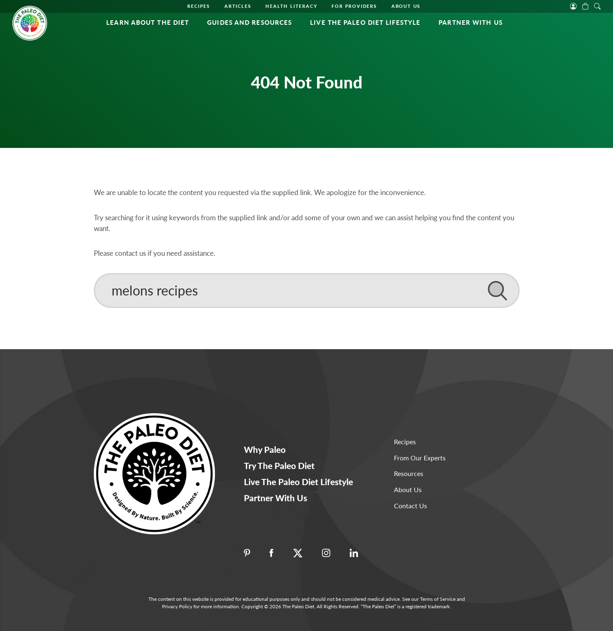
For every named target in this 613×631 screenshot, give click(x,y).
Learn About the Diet (147, 22)
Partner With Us (471, 22)
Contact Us (410, 506)
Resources (408, 473)
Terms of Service (438, 599)
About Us (405, 6)
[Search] (307, 290)
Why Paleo (265, 449)
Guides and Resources (249, 22)
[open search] (597, 5)
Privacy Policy (177, 606)
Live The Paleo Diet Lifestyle (365, 22)
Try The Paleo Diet (279, 465)
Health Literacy (291, 6)
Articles (237, 6)
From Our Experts (420, 458)
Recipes (198, 6)
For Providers (354, 6)
